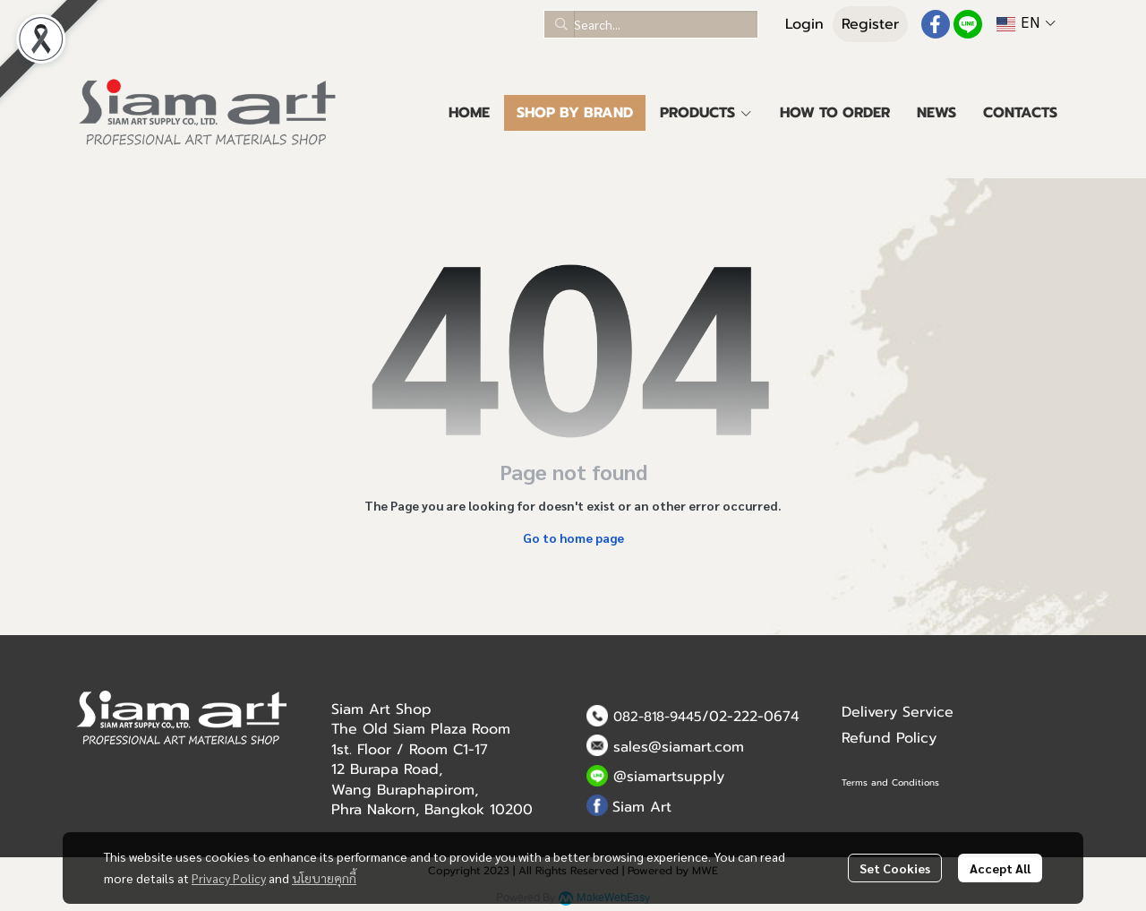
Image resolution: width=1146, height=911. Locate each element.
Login (804, 24)
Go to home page (573, 537)
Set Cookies (895, 868)
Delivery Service (898, 712)
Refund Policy (889, 738)
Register (870, 24)
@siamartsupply (668, 776)
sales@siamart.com (678, 747)
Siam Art (641, 807)
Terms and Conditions (890, 782)
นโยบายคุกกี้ (324, 878)
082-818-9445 (657, 716)
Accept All (1000, 868)
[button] (651, 24)
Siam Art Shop (381, 709)
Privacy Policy (229, 878)
